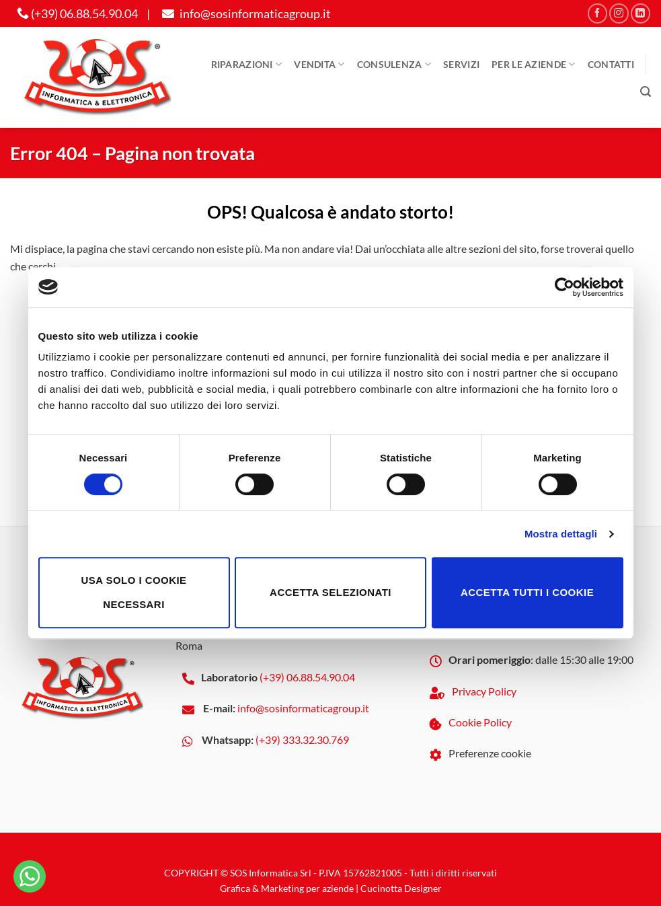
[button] (645, 92)
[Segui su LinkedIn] (640, 13)
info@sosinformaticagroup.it (245, 13)
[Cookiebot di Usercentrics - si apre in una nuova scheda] (564, 287)
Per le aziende (534, 64)
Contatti (611, 64)
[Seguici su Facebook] (597, 13)
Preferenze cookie (490, 753)
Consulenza (394, 64)
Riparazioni (246, 64)
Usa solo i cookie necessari (133, 592)
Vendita (319, 64)
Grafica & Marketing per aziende (287, 888)
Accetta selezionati (330, 592)
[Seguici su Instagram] (619, 13)
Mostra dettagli (560, 533)
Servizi (461, 64)
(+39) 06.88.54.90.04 (77, 13)
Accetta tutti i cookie (527, 592)
